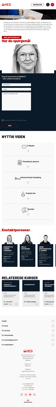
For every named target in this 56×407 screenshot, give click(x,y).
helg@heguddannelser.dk (27, 259)
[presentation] (13, 115)
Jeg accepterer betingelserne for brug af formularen (15, 120)
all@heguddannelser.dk (8, 261)
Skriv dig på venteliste (11, 37)
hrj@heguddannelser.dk (44, 264)
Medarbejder (37, 4)
